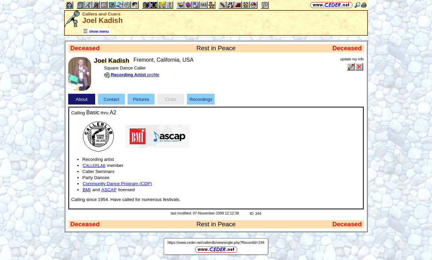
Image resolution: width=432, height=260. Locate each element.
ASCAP (108, 189)
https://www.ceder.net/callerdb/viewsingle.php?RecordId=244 (216, 242)
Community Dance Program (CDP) (117, 183)
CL (94, 165)
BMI (87, 189)
